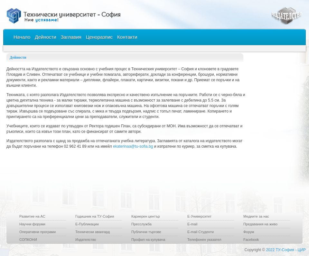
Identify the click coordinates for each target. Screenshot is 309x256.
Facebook (251, 239)
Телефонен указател (204, 239)
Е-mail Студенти (200, 232)
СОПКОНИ (28, 239)
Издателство (85, 239)
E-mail (192, 224)
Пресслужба (141, 224)
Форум (248, 232)
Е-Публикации (87, 224)
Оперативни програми (37, 232)
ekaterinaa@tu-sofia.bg (133, 146)
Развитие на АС (32, 216)
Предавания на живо (260, 224)
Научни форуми (32, 224)
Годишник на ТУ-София (94, 216)
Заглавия (71, 37)
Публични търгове (146, 232)
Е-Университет (199, 216)
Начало (22, 37)
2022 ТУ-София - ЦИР (286, 250)
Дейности (45, 37)
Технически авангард (92, 232)
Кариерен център (145, 216)
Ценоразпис (99, 37)
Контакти (127, 37)
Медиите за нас (256, 216)
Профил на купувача (148, 239)
